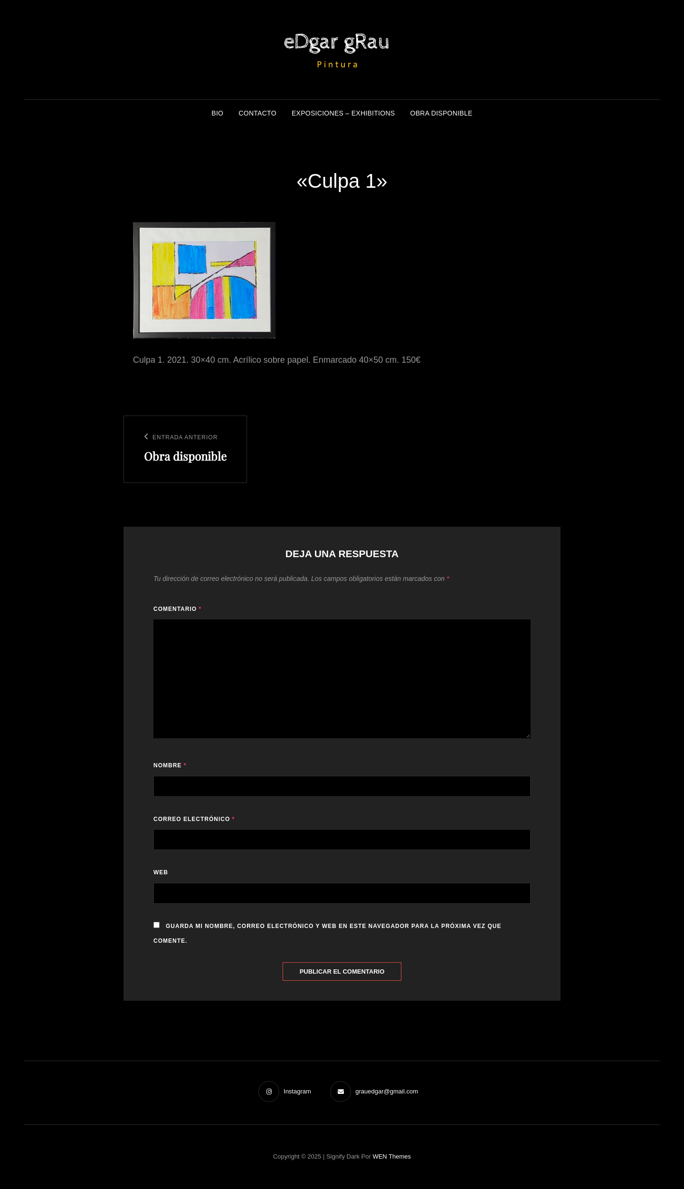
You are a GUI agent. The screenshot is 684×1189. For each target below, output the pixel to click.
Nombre (169, 765)
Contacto (257, 113)
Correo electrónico (194, 819)
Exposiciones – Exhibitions (343, 113)
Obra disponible (441, 113)
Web (160, 872)
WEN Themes (391, 1156)
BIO (217, 113)
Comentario (177, 609)
